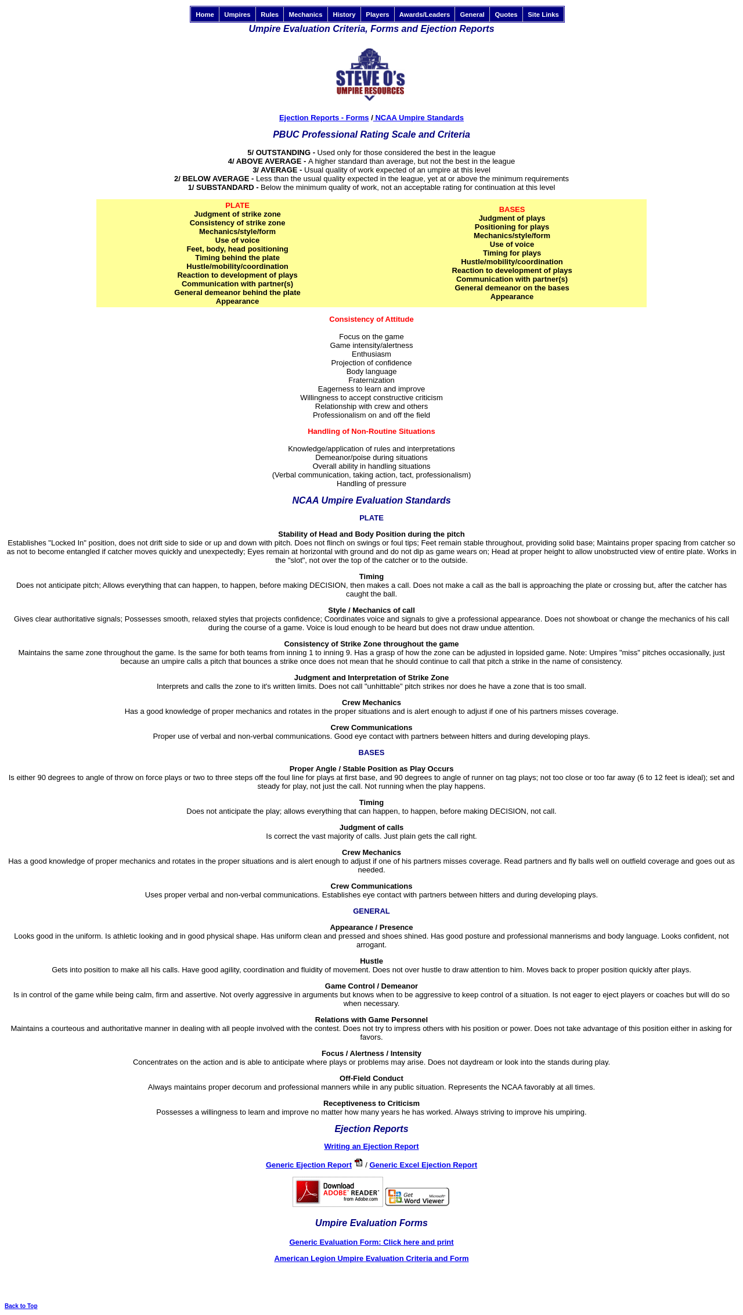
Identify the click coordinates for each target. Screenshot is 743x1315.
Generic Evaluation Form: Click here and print (371, 1242)
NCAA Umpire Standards (418, 117)
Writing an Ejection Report (371, 1146)
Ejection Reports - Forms (324, 117)
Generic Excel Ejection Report (423, 1164)
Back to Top (21, 1306)
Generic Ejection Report (309, 1164)
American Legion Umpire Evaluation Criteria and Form (371, 1258)
